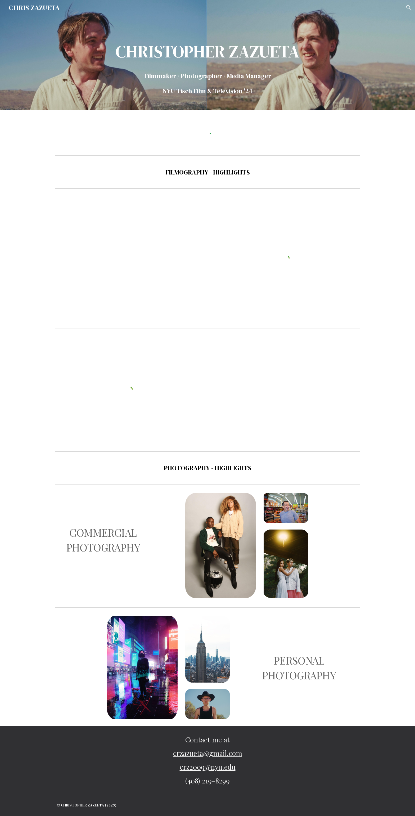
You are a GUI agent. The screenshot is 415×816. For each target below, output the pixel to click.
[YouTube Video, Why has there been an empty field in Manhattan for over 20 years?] (155, 258)
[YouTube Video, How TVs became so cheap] (77, 291)
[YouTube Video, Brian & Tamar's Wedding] (233, 427)
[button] (408, 7)
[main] (207, 62)
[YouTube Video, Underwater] (233, 353)
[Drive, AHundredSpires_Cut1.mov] (312, 390)
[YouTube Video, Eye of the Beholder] (233, 390)
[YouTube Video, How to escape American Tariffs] (77, 227)
